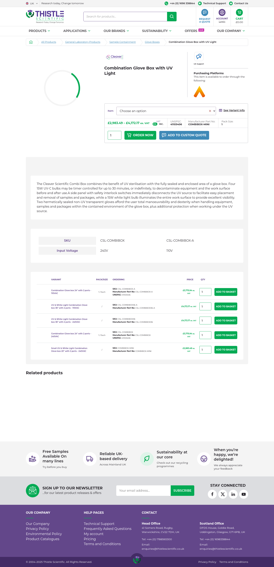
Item (110, 111)
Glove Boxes (152, 42)
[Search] (172, 16)
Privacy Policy (37, 529)
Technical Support (99, 524)
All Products (48, 42)
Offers (194, 31)
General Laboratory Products (82, 42)
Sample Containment (122, 42)
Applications (77, 31)
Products (39, 31)
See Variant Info (232, 110)
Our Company (231, 31)
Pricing (90, 539)
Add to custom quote (185, 135)
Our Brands (116, 31)
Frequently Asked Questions (107, 529)
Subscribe (182, 490)
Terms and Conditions (102, 544)
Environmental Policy (44, 534)
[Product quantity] (114, 135)
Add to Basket (226, 292)
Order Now (140, 135)
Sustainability (157, 31)
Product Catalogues (42, 539)
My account (94, 534)
